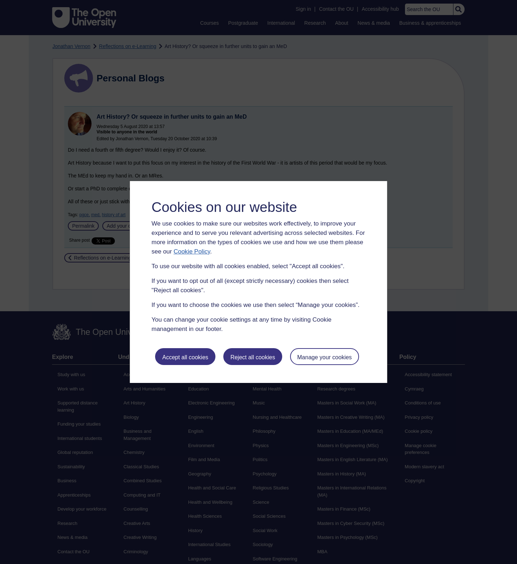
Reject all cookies (252, 357)
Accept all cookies (185, 357)
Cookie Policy (191, 251)
